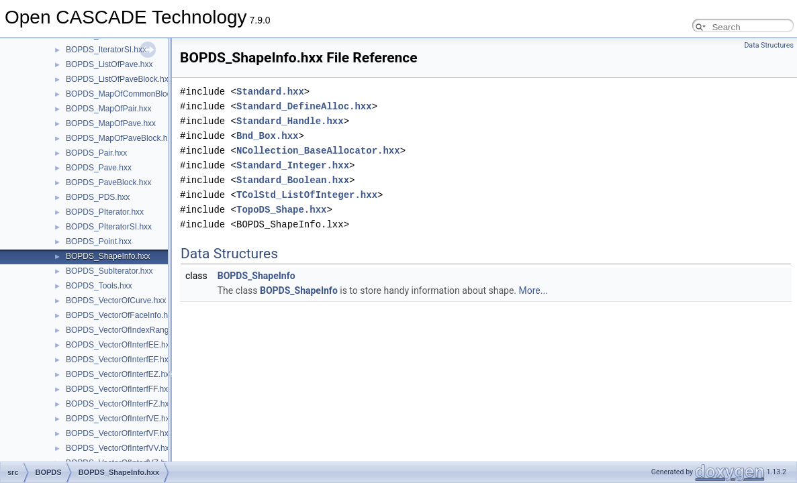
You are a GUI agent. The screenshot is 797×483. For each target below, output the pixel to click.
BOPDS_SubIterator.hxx (109, 271)
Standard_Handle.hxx (290, 121)
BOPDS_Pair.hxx (96, 153)
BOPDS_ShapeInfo (256, 275)
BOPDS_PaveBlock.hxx (108, 182)
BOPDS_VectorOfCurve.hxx (116, 300)
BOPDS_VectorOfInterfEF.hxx (119, 359)
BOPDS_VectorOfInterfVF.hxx (119, 433)
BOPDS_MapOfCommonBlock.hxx (128, 94)
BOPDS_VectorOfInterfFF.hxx (119, 389)
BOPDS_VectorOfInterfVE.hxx (120, 418)
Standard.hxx (270, 91)
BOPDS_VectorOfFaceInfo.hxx (121, 315)
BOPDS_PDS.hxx (98, 197)
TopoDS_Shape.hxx (281, 209)
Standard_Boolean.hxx (292, 180)
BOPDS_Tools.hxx (99, 285)
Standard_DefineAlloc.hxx (304, 106)
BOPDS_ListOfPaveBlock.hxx (119, 79)
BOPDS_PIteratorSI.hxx (109, 226)
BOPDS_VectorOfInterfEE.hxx (120, 345)
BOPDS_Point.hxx (99, 241)
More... (533, 290)
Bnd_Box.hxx (267, 135)
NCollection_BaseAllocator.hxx (318, 150)
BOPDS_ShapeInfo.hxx (108, 256)
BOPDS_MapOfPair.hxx (108, 108)
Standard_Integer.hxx (292, 165)
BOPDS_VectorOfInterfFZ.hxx (119, 404)
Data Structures (769, 45)
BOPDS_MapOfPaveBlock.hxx (120, 138)
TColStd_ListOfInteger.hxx (306, 195)
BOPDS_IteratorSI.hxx (106, 49)
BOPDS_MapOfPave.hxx (111, 123)
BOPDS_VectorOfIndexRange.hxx (127, 330)
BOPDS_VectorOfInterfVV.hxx (119, 448)
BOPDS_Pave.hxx (99, 167)
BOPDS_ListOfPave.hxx (109, 64)
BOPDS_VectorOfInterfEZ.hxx (119, 374)
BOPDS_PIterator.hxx (105, 212)
